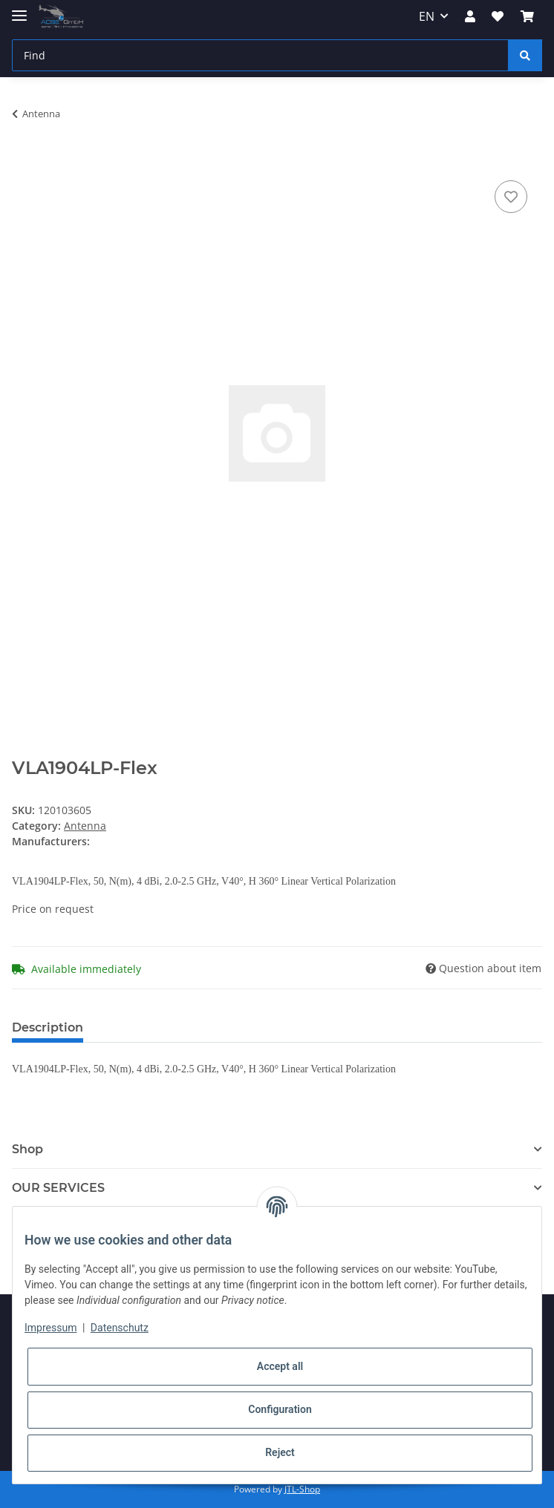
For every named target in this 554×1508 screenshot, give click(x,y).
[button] (470, 16)
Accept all (280, 1366)
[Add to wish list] (511, 196)
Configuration (279, 1409)
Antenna (85, 826)
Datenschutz (120, 1328)
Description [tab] (47, 1027)
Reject (280, 1452)
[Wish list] (497, 16)
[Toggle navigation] (19, 9)
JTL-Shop (302, 1489)
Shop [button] (27, 1149)
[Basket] (527, 16)
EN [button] (426, 16)
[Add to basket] (24, 160)
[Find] (260, 55)
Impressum (50, 1328)
